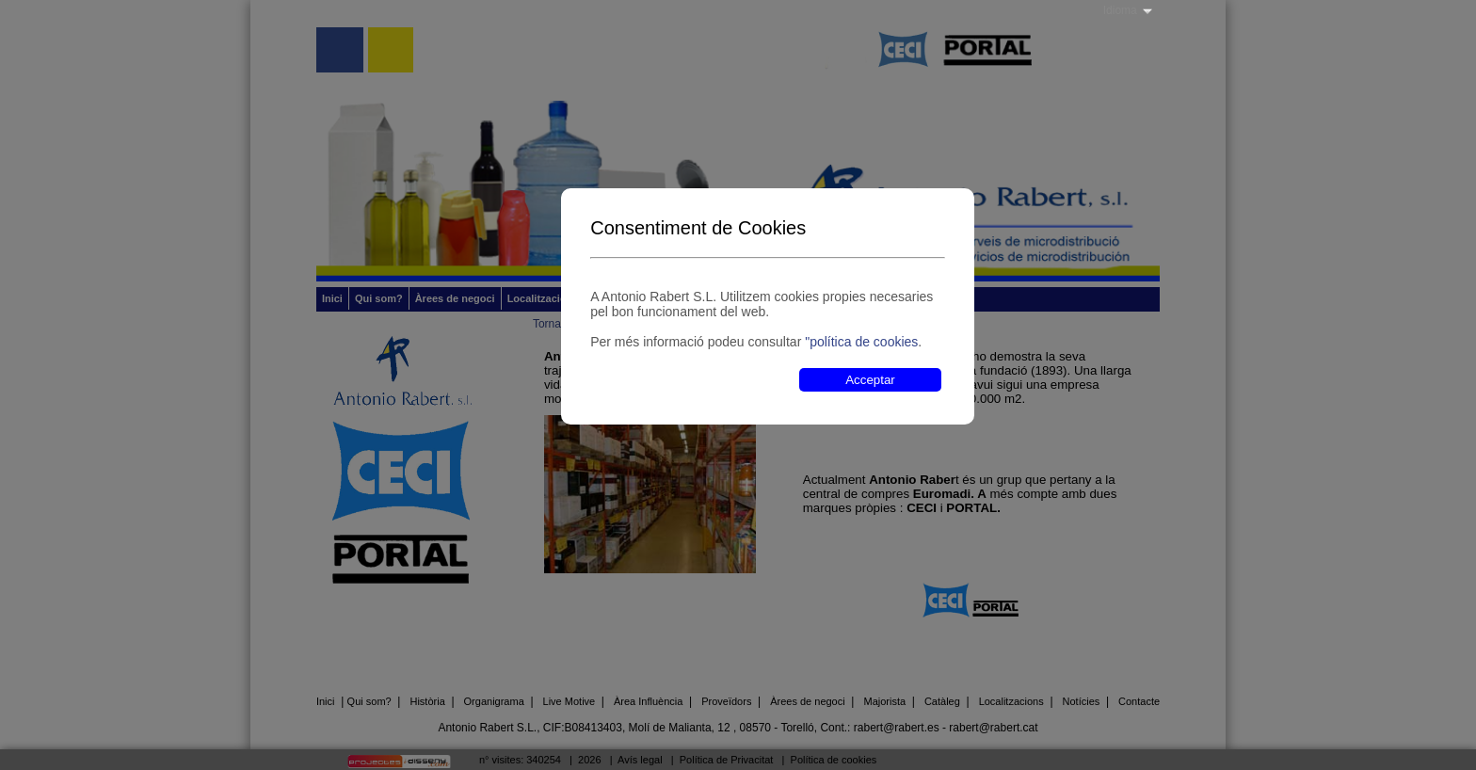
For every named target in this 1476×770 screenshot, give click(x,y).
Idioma (1120, 10)
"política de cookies (861, 341)
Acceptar (870, 380)
